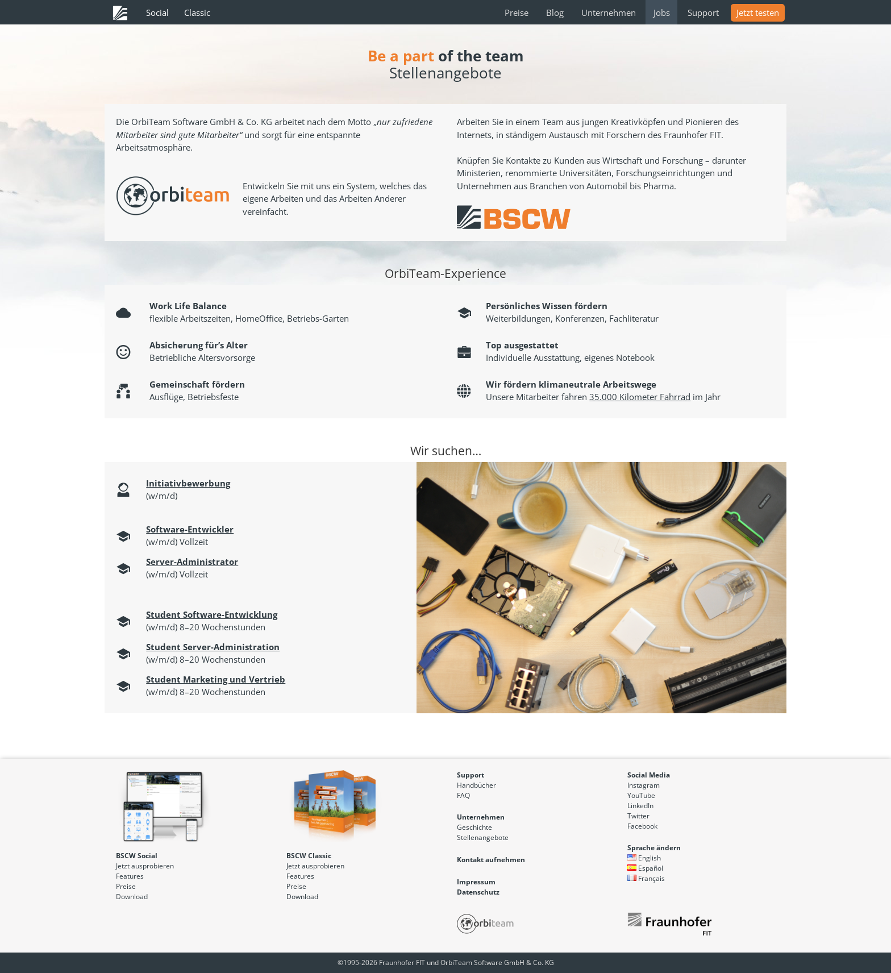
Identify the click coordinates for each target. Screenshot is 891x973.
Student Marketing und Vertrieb (215, 679)
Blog (555, 12)
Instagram (643, 785)
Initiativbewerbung (188, 483)
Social (157, 12)
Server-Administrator (192, 561)
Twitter (638, 816)
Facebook (642, 826)
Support (703, 12)
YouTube (641, 795)
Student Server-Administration (213, 646)
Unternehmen (608, 12)
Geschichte (474, 827)
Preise (516, 12)
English (644, 858)
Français (646, 878)
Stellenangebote (483, 837)
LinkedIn (640, 805)
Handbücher (476, 785)
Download (132, 896)
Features (130, 876)
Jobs (661, 12)
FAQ (463, 795)
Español (645, 868)
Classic (197, 12)
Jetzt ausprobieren (145, 866)
